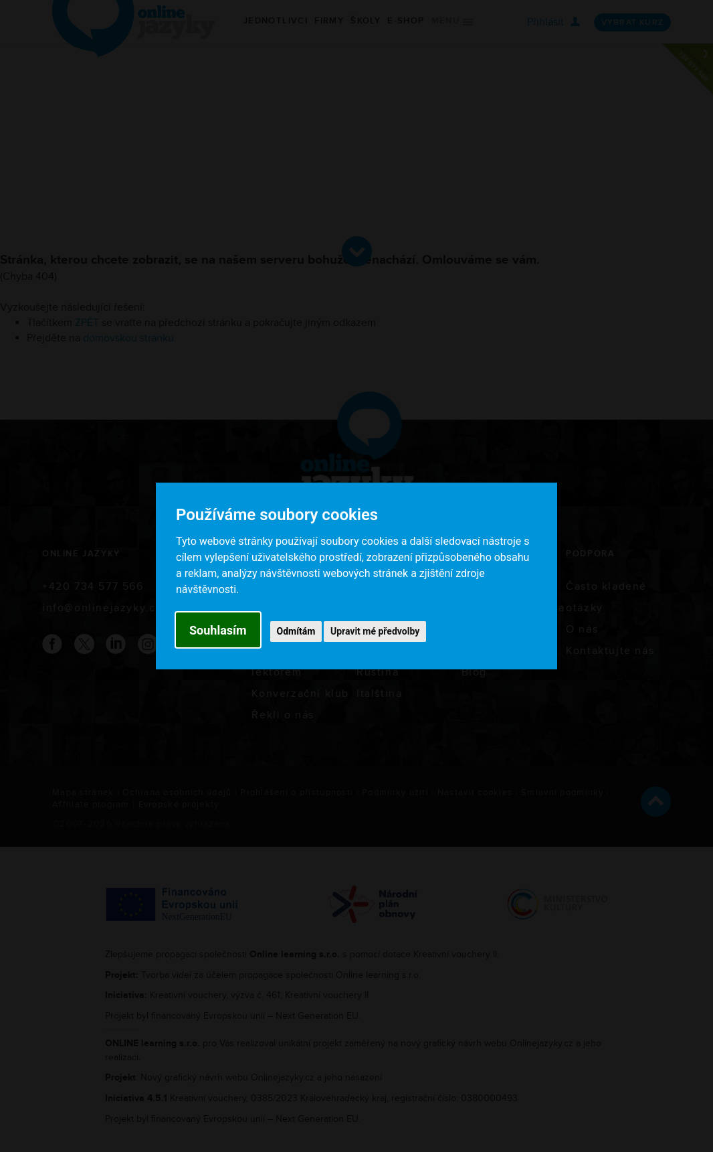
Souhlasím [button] (218, 630)
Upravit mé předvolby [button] (374, 631)
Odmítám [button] (296, 631)
